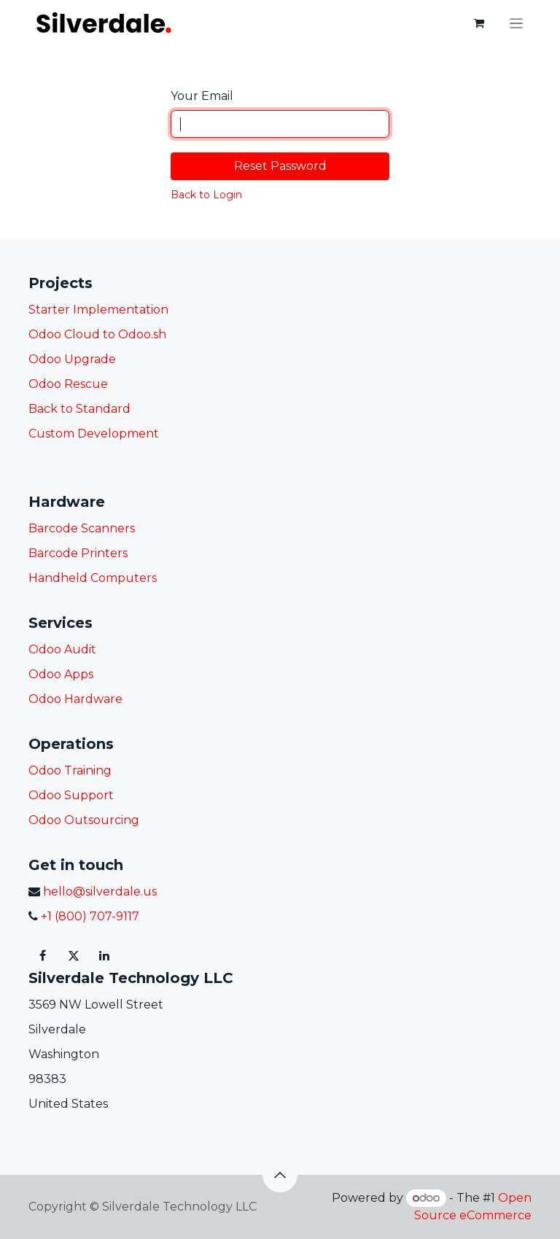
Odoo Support (71, 795)
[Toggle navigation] (516, 23)
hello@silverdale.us (98, 891)
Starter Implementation (98, 309)
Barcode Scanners (81, 528)
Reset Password (280, 166)
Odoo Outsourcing (83, 820)
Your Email (202, 96)
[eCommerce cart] (479, 23)
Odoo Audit (62, 649)
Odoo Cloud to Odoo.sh (97, 334)
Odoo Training (70, 770)
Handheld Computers (92, 578)
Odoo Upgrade (72, 359)
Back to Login (206, 194)
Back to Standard (79, 409)
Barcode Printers (78, 553)
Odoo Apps (60, 674)
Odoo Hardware (75, 699)
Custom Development (93, 433)
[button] (280, 1174)
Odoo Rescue (68, 384)
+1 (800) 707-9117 (88, 916)
